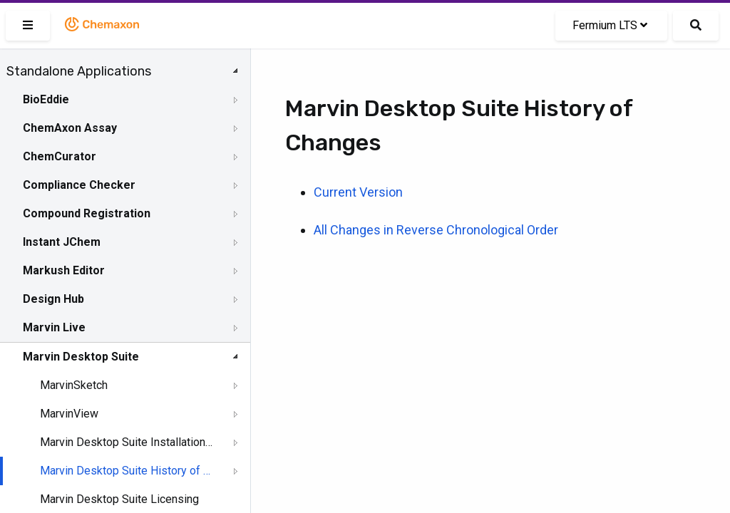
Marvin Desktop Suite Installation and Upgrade (126, 442)
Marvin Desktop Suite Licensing (119, 499)
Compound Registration (86, 213)
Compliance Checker (79, 185)
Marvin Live (54, 327)
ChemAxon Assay (70, 128)
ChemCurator (59, 156)
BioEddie (46, 99)
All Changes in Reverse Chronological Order (436, 229)
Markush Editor (64, 270)
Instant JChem (62, 242)
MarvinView (69, 413)
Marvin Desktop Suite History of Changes (126, 470)
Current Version (358, 192)
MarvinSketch (74, 385)
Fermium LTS (609, 25)
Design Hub (53, 299)
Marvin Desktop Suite (81, 356)
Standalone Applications (78, 71)
